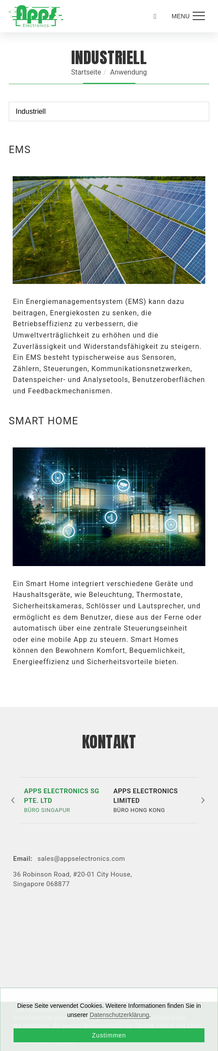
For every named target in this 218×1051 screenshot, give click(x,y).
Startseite (86, 72)
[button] (13, 800)
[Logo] (36, 15)
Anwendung (128, 72)
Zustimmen (109, 1035)
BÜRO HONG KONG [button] (153, 799)
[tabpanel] (109, 283)
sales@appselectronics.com (81, 859)
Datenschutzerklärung (119, 1014)
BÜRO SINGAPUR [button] (64, 799)
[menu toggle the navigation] (187, 16)
